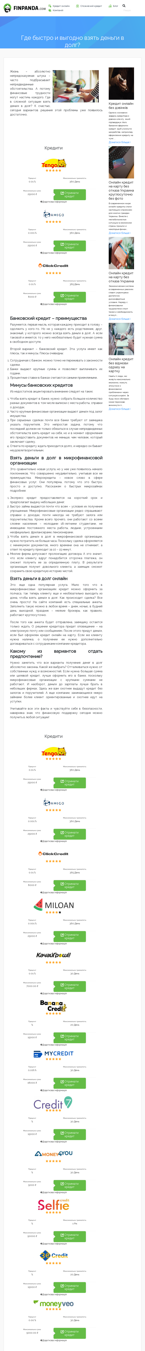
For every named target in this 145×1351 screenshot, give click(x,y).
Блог (116, 6)
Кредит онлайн (61, 6)
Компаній (58, 10)
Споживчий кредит (91, 6)
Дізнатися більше (120, 142)
